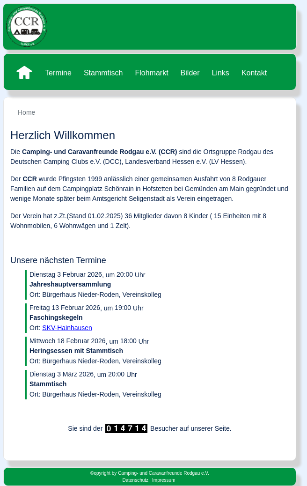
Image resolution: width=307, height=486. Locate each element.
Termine (58, 73)
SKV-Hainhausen (67, 327)
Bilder (190, 73)
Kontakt (254, 73)
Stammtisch (103, 73)
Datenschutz (135, 480)
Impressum (163, 480)
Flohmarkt (151, 73)
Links (220, 73)
